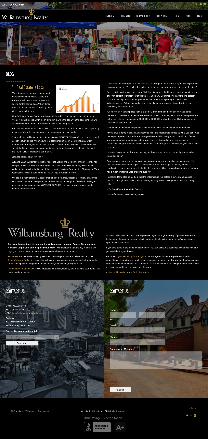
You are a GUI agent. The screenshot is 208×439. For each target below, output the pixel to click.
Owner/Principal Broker (19, 260)
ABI (93, 411)
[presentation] (132, 382)
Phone (114, 337)
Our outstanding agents (19, 268)
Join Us (192, 408)
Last (141, 319)
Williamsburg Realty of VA (37, 411)
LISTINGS (109, 16)
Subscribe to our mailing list (21, 331)
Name (114, 310)
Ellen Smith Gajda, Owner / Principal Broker (128, 272)
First (111, 319)
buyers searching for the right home (133, 256)
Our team (110, 235)
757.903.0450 (17, 4)
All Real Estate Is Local (28, 87)
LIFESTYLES (125, 16)
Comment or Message (122, 349)
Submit (120, 390)
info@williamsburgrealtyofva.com (28, 313)
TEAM (199, 16)
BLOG (188, 16)
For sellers (13, 256)
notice (124, 411)
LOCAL (176, 16)
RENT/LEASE (162, 16)
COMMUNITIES (143, 16)
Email (113, 325)
